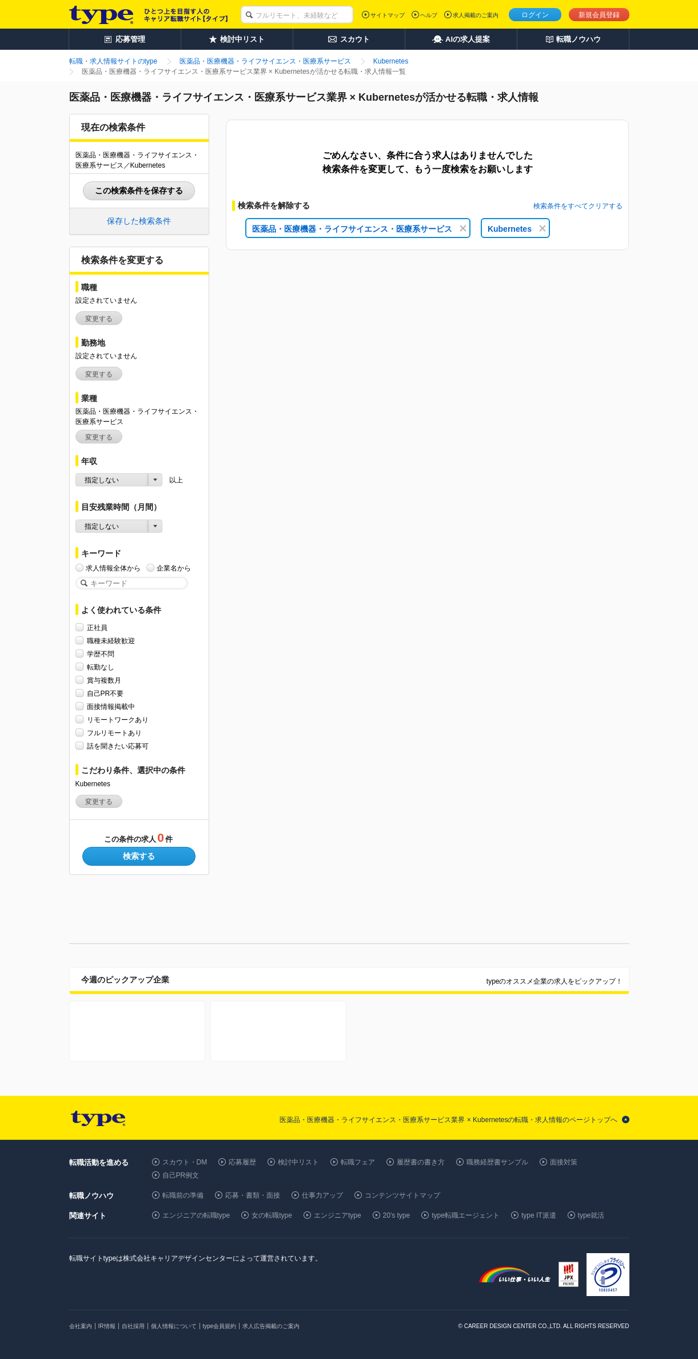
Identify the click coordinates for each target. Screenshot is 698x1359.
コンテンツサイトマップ (402, 1195)
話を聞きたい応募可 (118, 746)
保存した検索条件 (139, 220)
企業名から (174, 568)
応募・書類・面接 (252, 1195)
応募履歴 (242, 1162)
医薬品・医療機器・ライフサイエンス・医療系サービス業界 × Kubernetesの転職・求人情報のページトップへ (448, 1120)
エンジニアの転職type (196, 1215)
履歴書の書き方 (421, 1162)
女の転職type (272, 1215)
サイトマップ (387, 15)
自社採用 (133, 1326)
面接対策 (563, 1162)
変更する (99, 319)
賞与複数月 (104, 680)
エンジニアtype (337, 1215)
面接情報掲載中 (111, 706)
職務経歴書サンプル (497, 1162)
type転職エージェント (466, 1215)
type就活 (591, 1215)
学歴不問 (100, 653)
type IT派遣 (538, 1215)
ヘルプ (428, 15)
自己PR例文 (181, 1175)
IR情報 (106, 1326)
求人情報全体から (113, 568)
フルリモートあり (114, 732)
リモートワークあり (118, 719)
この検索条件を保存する (139, 190)
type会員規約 (220, 1326)
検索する (139, 856)
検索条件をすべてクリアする (578, 206)
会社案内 (80, 1326)
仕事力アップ (322, 1195)
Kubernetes (517, 228)
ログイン (535, 15)
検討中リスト (298, 1162)
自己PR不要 (105, 693)
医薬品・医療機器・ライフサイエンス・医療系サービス (359, 228)
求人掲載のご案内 (475, 15)
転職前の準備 (183, 1195)
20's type (396, 1215)
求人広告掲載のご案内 (271, 1326)
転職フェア (358, 1162)
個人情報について (174, 1326)
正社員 (97, 627)
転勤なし (100, 667)
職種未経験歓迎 (111, 640)
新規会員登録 (599, 15)
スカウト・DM (185, 1162)
